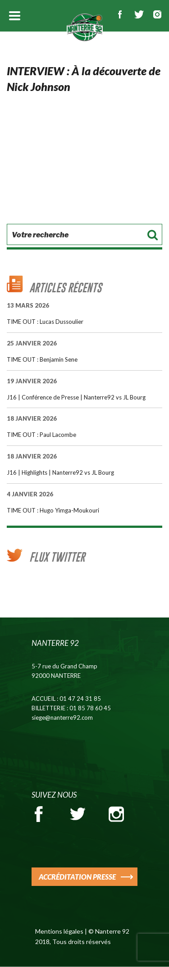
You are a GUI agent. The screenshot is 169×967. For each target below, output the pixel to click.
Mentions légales (59, 931)
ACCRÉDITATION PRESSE (77, 876)
